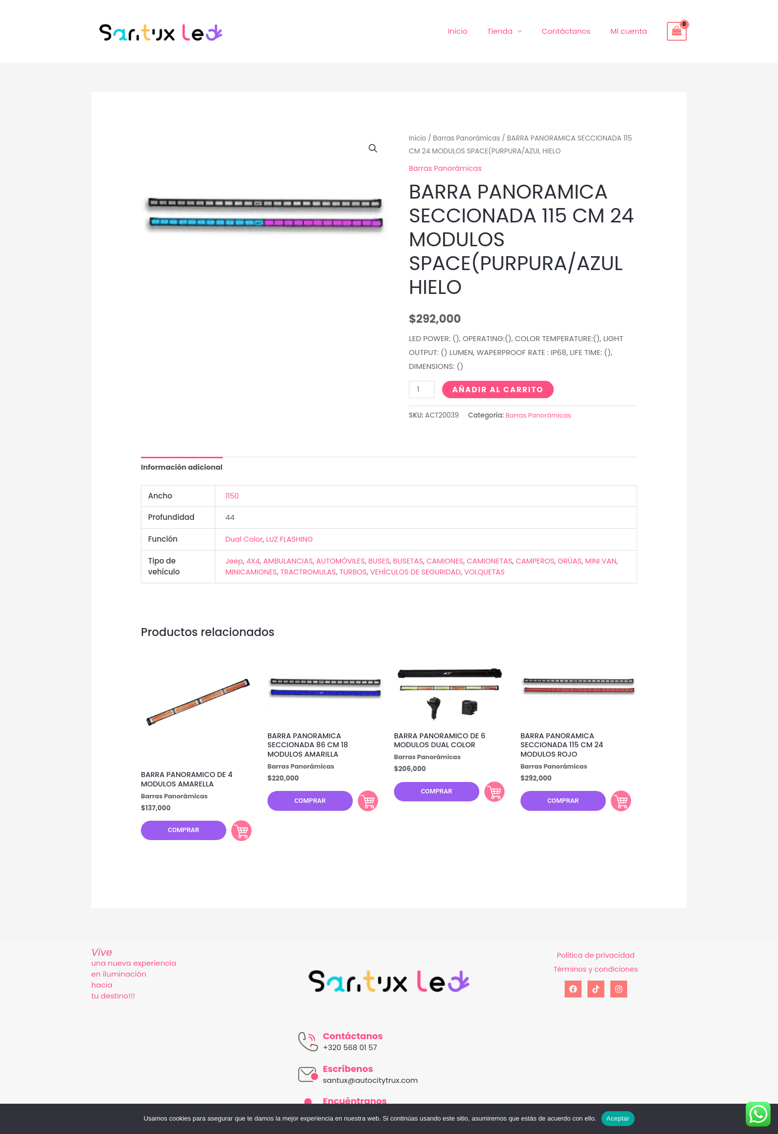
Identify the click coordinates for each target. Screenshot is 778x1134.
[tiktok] (595, 993)
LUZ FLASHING (291, 539)
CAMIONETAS (498, 561)
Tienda (512, 31)
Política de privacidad (595, 959)
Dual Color (244, 539)
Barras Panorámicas (468, 138)
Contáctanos (573, 31)
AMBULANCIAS (290, 561)
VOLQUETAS (513, 572)
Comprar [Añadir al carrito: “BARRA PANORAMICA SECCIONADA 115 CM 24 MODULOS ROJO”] (614, 803)
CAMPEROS (546, 561)
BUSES (384, 561)
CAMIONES (453, 561)
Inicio (475, 31)
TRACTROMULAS (330, 572)
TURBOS (376, 572)
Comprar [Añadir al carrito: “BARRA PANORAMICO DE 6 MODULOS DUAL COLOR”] (488, 793)
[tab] (183, 467)
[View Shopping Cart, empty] (677, 31)
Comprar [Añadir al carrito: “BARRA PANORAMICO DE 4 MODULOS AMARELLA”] (235, 832)
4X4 (254, 561)
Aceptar (618, 1118)
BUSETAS (414, 561)
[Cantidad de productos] (422, 389)
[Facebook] (573, 993)
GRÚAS (582, 561)
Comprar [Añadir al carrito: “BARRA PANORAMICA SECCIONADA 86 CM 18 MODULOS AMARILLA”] (361, 803)
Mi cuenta (631, 31)
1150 (232, 496)
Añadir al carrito (498, 389)
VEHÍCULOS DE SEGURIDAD (441, 572)
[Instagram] (618, 993)
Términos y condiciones (596, 973)
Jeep (234, 561)
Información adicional (183, 467)
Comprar (179, 833)
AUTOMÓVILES (345, 561)
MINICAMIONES (271, 572)
